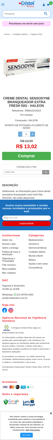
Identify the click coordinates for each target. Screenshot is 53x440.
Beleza (32, 260)
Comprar (26, 156)
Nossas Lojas (9, 244)
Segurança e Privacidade (8, 259)
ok (46, 172)
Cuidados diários (37, 252)
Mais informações (33, 430)
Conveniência (35, 267)
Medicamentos (36, 240)
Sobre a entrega (10, 248)
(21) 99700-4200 (25, 294)
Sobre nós (7, 240)
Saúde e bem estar (38, 264)
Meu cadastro (9, 273)
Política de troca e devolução (11, 253)
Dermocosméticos (38, 248)
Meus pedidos (9, 269)
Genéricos (34, 244)
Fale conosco (9, 265)
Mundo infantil (36, 256)
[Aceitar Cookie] (26, 435)
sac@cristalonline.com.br (14, 298)
